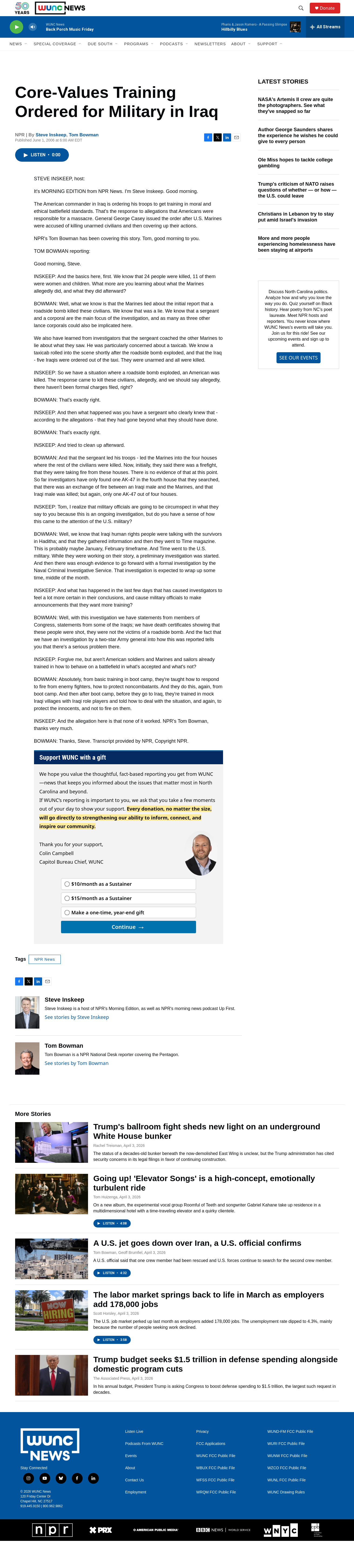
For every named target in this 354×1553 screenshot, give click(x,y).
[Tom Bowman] (27, 1070)
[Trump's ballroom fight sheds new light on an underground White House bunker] (51, 1154)
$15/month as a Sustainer (101, 910)
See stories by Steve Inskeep (77, 1029)
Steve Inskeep (51, 147)
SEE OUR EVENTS (298, 369)
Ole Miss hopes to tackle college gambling (295, 175)
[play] (16, 39)
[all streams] (325, 39)
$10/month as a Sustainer (101, 896)
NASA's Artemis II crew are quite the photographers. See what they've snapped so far (295, 117)
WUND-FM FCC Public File (290, 1444)
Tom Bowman (84, 147)
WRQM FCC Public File (216, 1504)
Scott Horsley (104, 1325)
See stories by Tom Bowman (77, 1075)
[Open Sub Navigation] (26, 56)
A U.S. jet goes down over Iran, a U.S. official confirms (197, 1255)
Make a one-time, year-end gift (107, 924)
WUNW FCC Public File (287, 1468)
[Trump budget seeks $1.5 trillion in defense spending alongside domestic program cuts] (51, 1387)
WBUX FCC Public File (215, 1480)
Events (131, 1468)
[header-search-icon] (304, 14)
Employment (135, 1504)
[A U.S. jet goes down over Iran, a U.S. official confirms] (51, 1271)
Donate (330, 14)
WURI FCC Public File (286, 1456)
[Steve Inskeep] (27, 1024)
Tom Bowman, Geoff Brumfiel (118, 1265)
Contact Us (134, 1492)
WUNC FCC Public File (215, 1468)
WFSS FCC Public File (215, 1492)
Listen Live (134, 1444)
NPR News (44, 971)
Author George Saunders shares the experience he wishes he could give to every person (298, 147)
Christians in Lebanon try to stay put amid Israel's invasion (296, 229)
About (130, 1480)
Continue (128, 939)
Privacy (202, 1444)
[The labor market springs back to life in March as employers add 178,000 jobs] (51, 1322)
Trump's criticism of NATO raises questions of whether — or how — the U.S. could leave (297, 202)
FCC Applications (210, 1456)
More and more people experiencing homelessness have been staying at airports (296, 256)
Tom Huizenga (105, 1209)
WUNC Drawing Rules (286, 1504)
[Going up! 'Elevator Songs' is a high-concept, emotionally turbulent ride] (51, 1206)
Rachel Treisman (107, 1158)
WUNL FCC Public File (286, 1492)
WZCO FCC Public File (286, 1480)
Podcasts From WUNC (144, 1456)
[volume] (32, 39)
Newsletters (210, 56)
